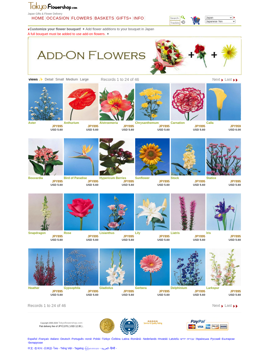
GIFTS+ (123, 18)
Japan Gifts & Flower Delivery (45, 13)
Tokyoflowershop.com (70, 322)
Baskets (104, 18)
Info (139, 18)
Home (38, 18)
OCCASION (57, 18)
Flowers (81, 18)
